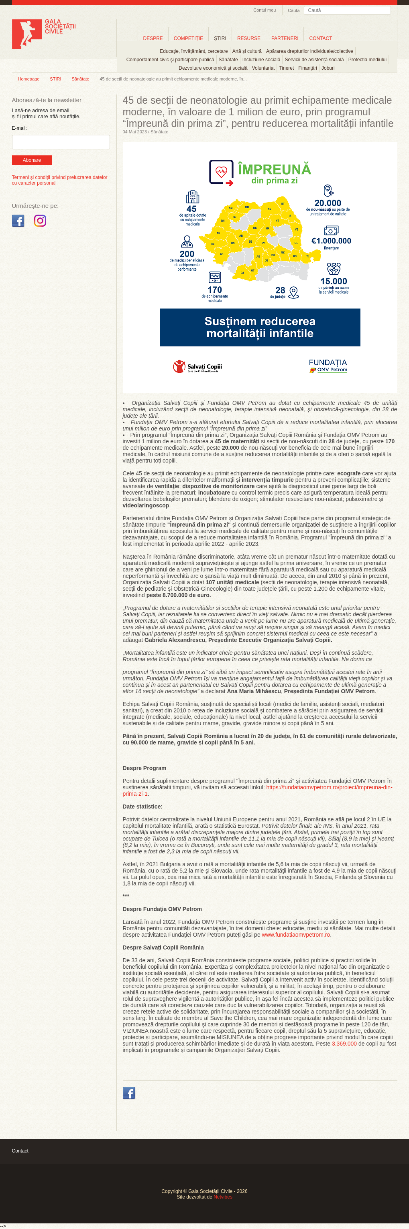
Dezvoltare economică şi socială (213, 68)
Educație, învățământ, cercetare (194, 51)
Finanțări (307, 68)
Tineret (286, 68)
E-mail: (19, 128)
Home (127, 38)
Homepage (29, 78)
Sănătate (228, 59)
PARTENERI (285, 38)
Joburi (328, 68)
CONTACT (320, 38)
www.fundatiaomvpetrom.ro (296, 934)
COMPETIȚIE (188, 38)
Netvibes (223, 1197)
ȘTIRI (55, 78)
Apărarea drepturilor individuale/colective (309, 51)
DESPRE (153, 38)
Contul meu (264, 10)
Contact (20, 1151)
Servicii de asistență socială (314, 59)
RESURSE (248, 38)
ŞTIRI (220, 38)
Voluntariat (263, 68)
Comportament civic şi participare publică (170, 59)
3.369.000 (345, 1043)
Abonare (32, 160)
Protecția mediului (367, 59)
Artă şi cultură (247, 51)
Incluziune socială (261, 59)
